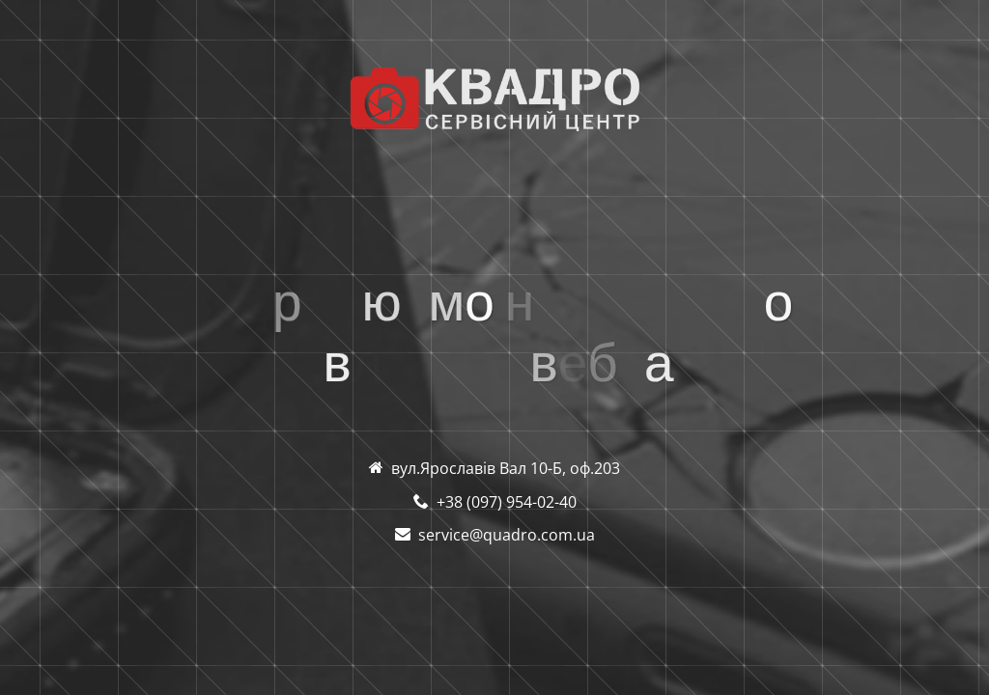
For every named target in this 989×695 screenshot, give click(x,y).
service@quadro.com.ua (506, 534)
